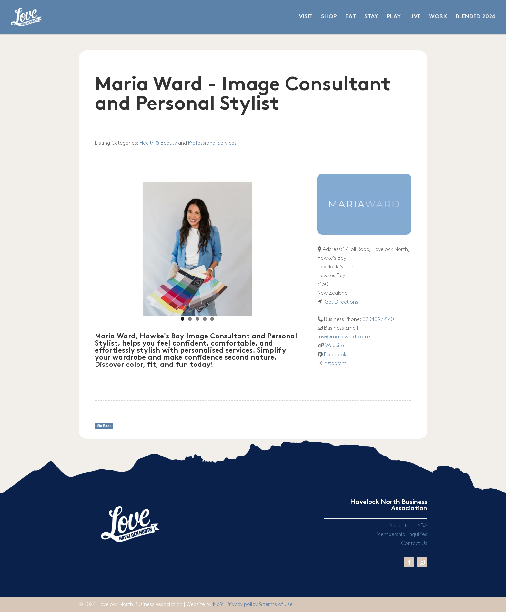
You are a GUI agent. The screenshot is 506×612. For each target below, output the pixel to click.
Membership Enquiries (402, 534)
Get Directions (341, 302)
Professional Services (212, 143)
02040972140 (378, 319)
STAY (371, 17)
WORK (438, 17)
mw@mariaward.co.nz (343, 337)
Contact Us (414, 543)
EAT (350, 17)
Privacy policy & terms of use (260, 604)
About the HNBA (408, 525)
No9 (218, 604)
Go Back (104, 426)
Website (334, 345)
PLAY (394, 17)
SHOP (329, 17)
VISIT (306, 17)
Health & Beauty (158, 143)
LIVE (414, 17)
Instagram (335, 363)
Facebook (335, 354)
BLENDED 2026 (476, 17)
